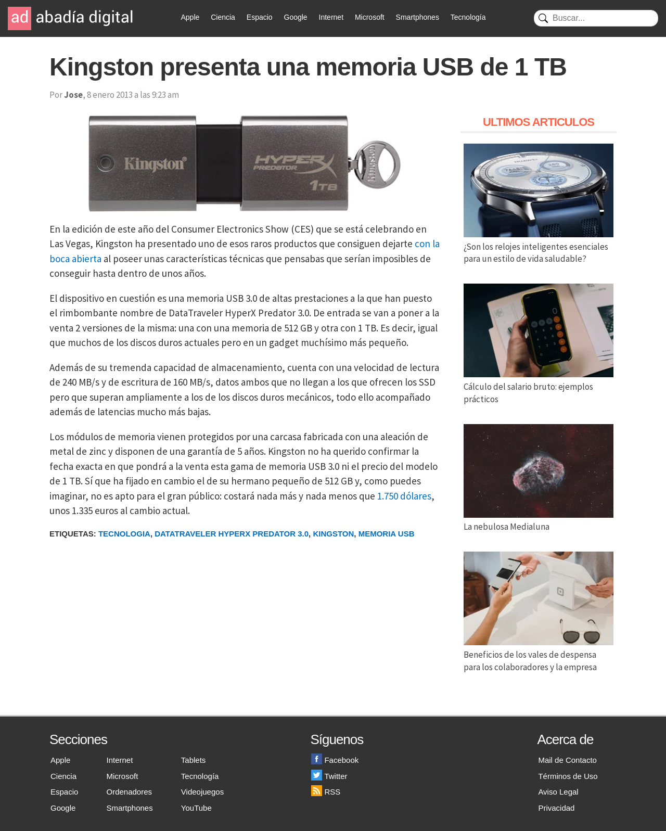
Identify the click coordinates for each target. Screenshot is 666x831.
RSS (325, 791)
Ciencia (223, 17)
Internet (331, 17)
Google (296, 17)
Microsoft (370, 17)
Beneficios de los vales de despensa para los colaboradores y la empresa (538, 654)
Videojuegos (202, 791)
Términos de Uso (567, 776)
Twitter (329, 776)
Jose (73, 94)
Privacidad (556, 807)
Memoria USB (386, 533)
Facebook (334, 760)
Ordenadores (129, 791)
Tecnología (468, 17)
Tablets (193, 760)
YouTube (196, 807)
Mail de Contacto (567, 760)
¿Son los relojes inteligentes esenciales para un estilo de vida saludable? (538, 246)
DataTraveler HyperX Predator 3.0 (232, 533)
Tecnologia (124, 533)
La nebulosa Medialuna (538, 521)
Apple (190, 17)
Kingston (333, 533)
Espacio (260, 17)
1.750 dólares (404, 496)
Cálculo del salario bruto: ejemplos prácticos (538, 386)
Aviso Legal (558, 791)
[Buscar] (596, 18)
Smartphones (417, 17)
